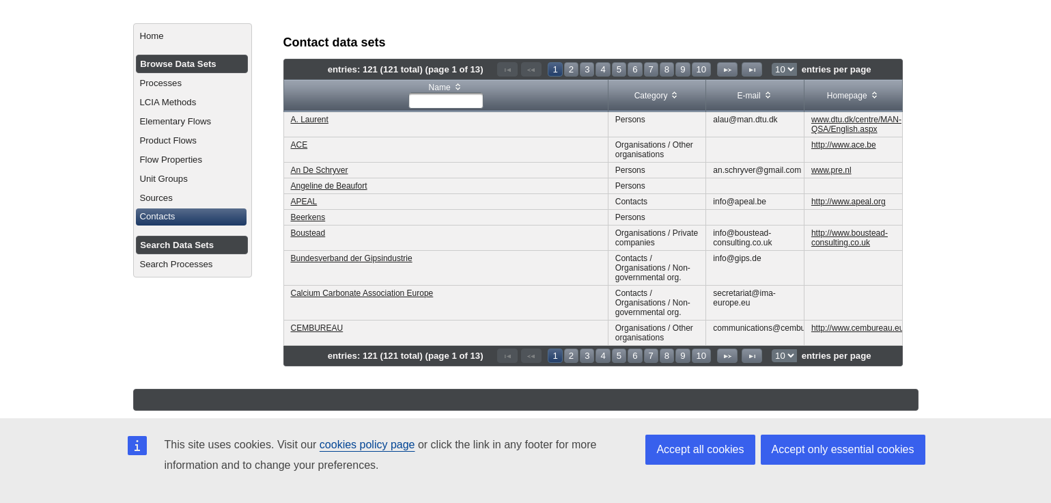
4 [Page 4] (602, 69)
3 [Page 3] (587, 69)
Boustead (308, 233)
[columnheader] (445, 96)
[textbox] (446, 100)
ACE (299, 145)
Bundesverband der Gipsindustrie (351, 258)
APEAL (304, 201)
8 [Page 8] (666, 69)
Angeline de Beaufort (329, 186)
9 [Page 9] (682, 69)
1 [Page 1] (554, 69)
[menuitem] (192, 36)
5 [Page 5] (619, 69)
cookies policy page (367, 444)
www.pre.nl (831, 170)
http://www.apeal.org (848, 201)
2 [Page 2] (571, 69)
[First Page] (507, 69)
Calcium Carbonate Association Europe (362, 293)
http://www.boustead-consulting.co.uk (849, 237)
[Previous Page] (531, 69)
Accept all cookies (700, 449)
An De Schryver (319, 170)
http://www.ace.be (843, 145)
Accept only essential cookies (843, 449)
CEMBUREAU (317, 328)
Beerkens (308, 217)
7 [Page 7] (651, 69)
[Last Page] (752, 69)
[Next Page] (727, 69)
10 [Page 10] (702, 69)
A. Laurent (309, 119)
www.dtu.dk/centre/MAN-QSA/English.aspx (856, 124)
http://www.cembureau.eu (857, 328)
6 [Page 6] (634, 69)
